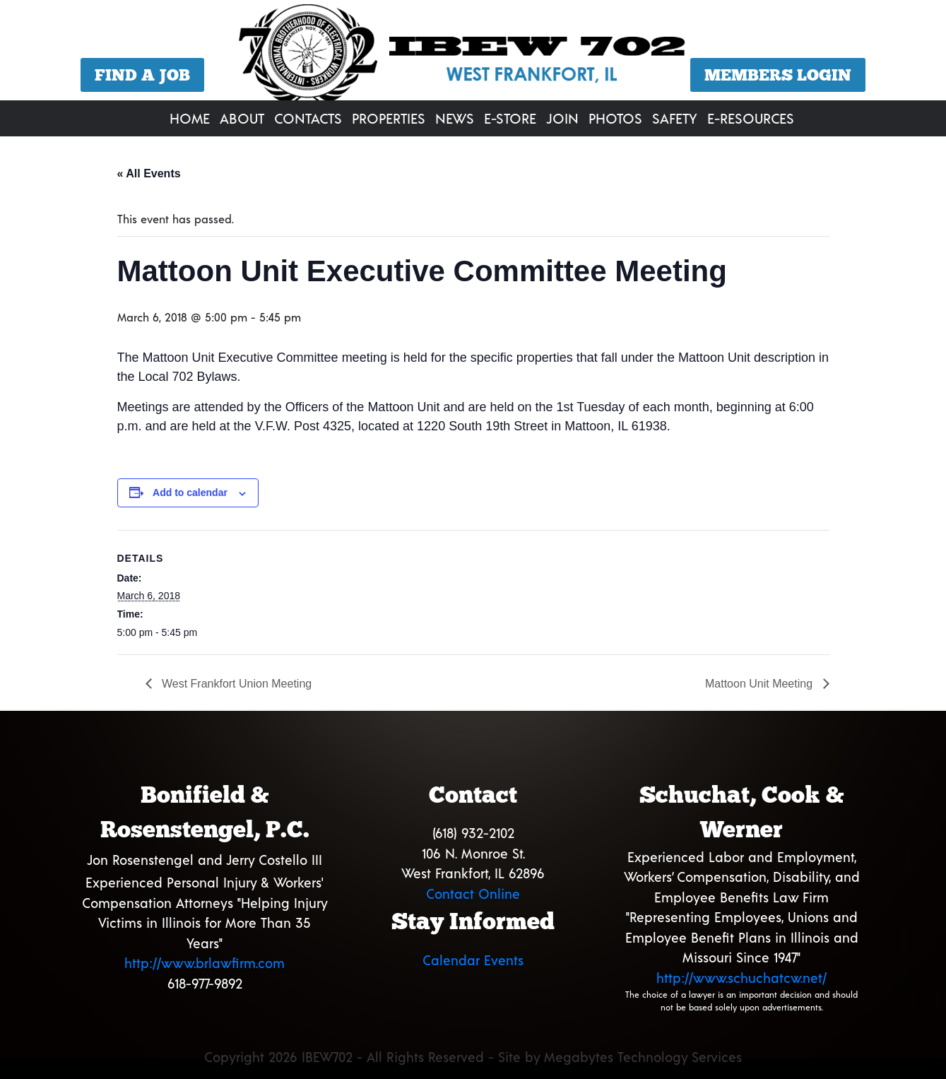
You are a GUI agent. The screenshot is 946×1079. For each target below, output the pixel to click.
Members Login (777, 75)
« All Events (149, 173)
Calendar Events (473, 960)
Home (190, 118)
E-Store (510, 118)
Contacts (308, 118)
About (242, 118)
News (454, 118)
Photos (615, 118)
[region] (473, 52)
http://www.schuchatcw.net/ (741, 977)
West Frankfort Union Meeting (235, 684)
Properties (388, 118)
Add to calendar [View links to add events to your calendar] (190, 492)
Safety (674, 118)
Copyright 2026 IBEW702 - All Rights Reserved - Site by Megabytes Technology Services (473, 1057)
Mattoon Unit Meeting (760, 684)
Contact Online (473, 893)
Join (562, 118)
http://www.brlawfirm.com (204, 963)
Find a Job (142, 75)
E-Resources (750, 118)
